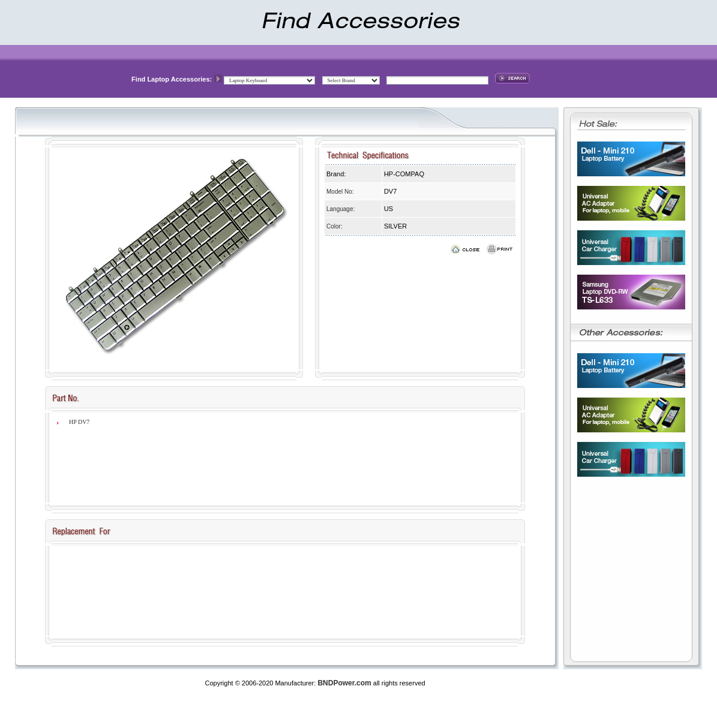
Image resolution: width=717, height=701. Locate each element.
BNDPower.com (344, 683)
